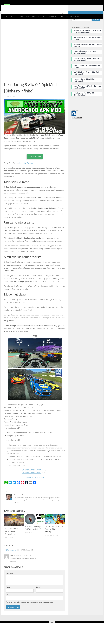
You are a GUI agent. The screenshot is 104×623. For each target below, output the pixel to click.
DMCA (44, 17)
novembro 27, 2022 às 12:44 (24, 564)
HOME (6, 17)
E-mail (38, 595)
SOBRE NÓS (53, 17)
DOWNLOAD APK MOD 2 (31, 481)
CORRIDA (7, 22)
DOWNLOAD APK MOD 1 (31, 478)
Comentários (12, 558)
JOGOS (13, 17)
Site (7, 602)
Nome (8, 595)
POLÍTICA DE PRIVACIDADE (70, 17)
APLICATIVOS (25, 17)
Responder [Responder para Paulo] (13, 569)
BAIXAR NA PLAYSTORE (34, 486)
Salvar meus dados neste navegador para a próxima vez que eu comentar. (31, 610)
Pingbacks (27, 558)
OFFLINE (21, 22)
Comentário (10, 581)
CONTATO (35, 17)
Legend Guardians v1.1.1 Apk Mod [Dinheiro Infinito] (54, 537)
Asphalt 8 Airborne (26, 171)
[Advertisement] (34, 43)
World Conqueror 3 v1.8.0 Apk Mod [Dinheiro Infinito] (11, 539)
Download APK (35, 164)
